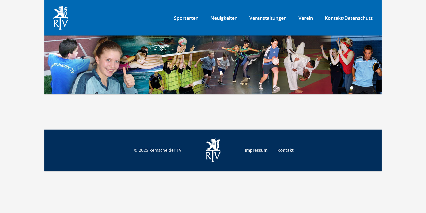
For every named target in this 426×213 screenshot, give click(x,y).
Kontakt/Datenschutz (349, 18)
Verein (305, 18)
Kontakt (285, 150)
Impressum (256, 150)
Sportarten (186, 18)
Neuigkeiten (224, 18)
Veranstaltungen (268, 18)
